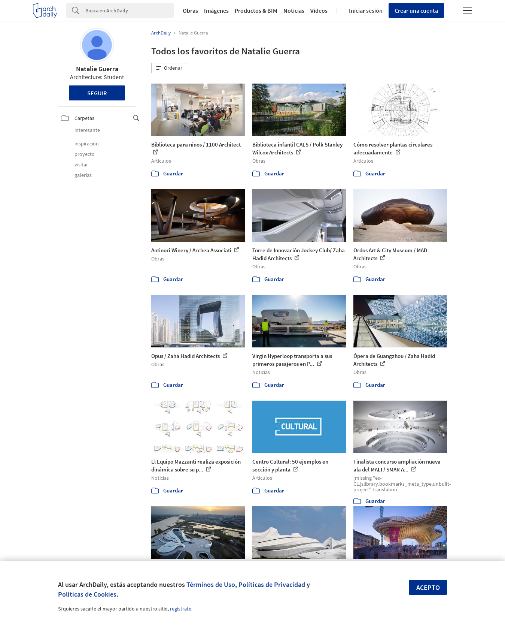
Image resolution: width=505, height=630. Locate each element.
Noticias (293, 10)
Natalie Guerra (97, 68)
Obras (190, 10)
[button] (169, 68)
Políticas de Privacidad (271, 584)
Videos (319, 10)
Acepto (428, 587)
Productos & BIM (256, 10)
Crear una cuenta (416, 10)
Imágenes (216, 10)
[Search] (129, 10)
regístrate (180, 608)
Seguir (97, 93)
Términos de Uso (210, 584)
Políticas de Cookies (87, 594)
